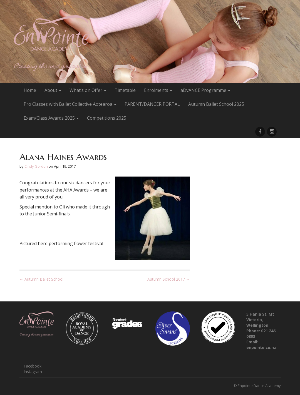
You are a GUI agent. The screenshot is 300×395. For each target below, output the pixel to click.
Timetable (125, 90)
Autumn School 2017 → (168, 279)
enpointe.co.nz (261, 347)
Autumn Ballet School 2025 (216, 104)
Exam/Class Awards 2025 (51, 118)
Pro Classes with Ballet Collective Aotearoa (70, 104)
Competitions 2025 (106, 118)
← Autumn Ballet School (41, 279)
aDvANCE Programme (205, 90)
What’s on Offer (88, 90)
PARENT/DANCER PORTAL (152, 104)
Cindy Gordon (36, 166)
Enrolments (158, 90)
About (52, 90)
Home (30, 90)
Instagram (33, 371)
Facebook (32, 366)
